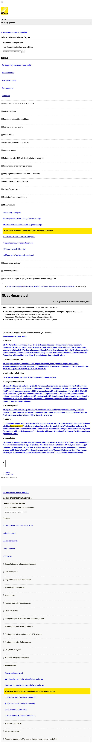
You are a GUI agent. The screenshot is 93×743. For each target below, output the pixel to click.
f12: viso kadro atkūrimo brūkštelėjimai (48, 431)
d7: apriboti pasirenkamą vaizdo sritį (20, 391)
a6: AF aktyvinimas (62, 347)
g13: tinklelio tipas (18, 450)
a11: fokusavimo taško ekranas (25, 353)
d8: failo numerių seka (42, 391)
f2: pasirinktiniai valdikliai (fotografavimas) (34, 423)
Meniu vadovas (28, 286)
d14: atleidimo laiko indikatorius (20, 396)
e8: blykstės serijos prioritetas (40, 415)
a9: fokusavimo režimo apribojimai (57, 350)
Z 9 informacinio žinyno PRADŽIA (14, 32)
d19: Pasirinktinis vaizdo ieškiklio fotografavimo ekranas (62, 399)
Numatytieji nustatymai (12, 213)
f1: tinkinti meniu (10, 423)
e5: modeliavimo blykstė (41, 412)
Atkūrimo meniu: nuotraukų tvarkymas (19, 237)
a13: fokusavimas (77, 353)
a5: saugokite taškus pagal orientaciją (40, 347)
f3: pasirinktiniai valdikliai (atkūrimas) (65, 423)
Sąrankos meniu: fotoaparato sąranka (18, 243)
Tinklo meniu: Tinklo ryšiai (14, 249)
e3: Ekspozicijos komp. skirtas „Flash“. (66, 410)
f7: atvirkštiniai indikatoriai (74, 426)
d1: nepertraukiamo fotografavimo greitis (19, 386)
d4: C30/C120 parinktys (22, 388)
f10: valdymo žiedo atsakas (67, 429)
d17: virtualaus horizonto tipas (74, 396)
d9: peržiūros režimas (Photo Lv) (63, 391)
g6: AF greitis (32, 445)
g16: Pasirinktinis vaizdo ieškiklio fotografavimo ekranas (31, 453)
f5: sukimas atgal (16, 426)
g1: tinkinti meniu (11, 442)
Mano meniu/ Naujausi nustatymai (18, 255)
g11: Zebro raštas (56, 447)
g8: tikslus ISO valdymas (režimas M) (70, 445)
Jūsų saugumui (7, 88)
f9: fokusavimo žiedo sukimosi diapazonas (41, 429)
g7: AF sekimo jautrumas (46, 445)
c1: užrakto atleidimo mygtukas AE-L (17, 377)
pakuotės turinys (8, 73)
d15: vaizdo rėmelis (40, 396)
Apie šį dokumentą (9, 80)
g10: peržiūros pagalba (40, 447)
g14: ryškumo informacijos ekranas (38, 450)
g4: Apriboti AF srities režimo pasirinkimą (71, 442)
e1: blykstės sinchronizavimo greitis (17, 410)
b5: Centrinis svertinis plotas (58, 366)
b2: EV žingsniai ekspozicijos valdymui (44, 364)
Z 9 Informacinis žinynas (14, 286)
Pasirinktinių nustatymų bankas (15, 336)
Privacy (7, 472)
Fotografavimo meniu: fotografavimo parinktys (22, 219)
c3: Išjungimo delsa (48, 377)
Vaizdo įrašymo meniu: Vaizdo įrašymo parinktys (22, 225)
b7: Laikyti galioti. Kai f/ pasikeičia (32, 369)
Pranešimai (6, 96)
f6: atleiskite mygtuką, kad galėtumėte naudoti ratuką (43, 426)
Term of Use (9, 474)
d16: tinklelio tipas (55, 396)
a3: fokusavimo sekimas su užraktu (65, 345)
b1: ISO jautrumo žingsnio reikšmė (16, 364)
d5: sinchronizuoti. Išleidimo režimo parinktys (48, 388)
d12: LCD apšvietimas (47, 394)
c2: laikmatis (36, 377)
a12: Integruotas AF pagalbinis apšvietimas (53, 353)
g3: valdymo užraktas (47, 442)
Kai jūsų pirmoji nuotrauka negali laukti (16, 65)
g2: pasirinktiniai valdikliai (29, 442)
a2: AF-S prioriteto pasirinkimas (40, 345)
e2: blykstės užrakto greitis (41, 410)
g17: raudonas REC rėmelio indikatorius (68, 453)
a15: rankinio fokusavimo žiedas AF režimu (48, 355)
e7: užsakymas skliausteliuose (17, 415)
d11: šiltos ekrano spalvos (29, 394)
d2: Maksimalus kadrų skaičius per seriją (50, 386)
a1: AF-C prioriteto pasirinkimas (15, 345)
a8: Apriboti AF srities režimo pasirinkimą (28, 350)
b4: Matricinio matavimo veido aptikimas (31, 366)
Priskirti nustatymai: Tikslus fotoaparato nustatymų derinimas (28, 231)
